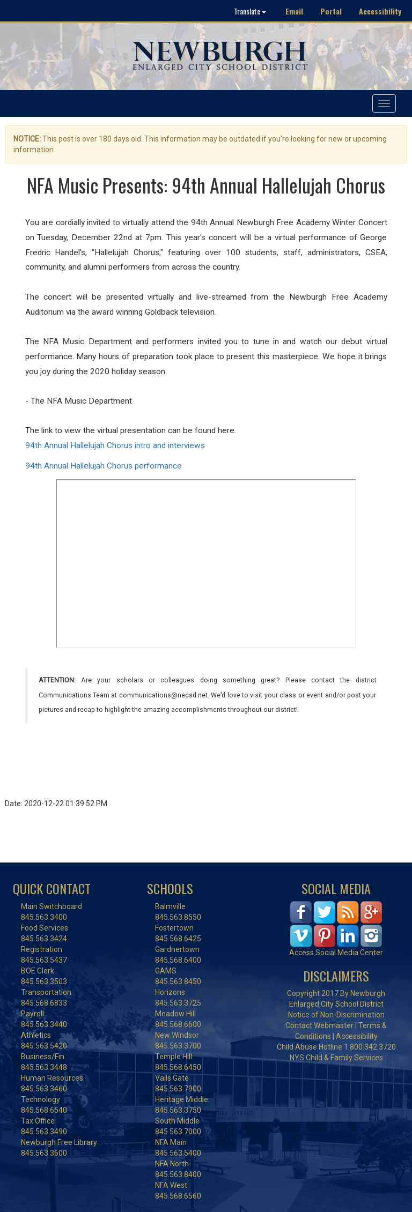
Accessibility (380, 11)
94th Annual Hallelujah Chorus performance (103, 466)
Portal (331, 11)
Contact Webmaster (319, 1025)
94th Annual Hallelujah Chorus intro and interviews (115, 445)
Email (294, 11)
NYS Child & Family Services (336, 1057)
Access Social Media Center (336, 952)
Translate (250, 11)
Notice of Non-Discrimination (336, 1014)
